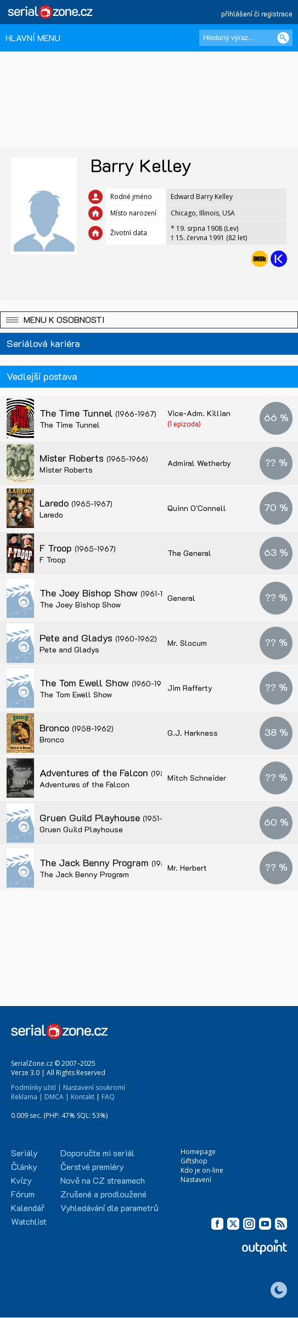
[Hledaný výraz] (246, 38)
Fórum (23, 1194)
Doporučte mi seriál (97, 1152)
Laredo (76, 502)
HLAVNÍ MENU (32, 37)
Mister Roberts (94, 457)
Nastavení (196, 1179)
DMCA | (56, 1096)
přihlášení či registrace (257, 13)
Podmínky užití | (36, 1087)
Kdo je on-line (202, 1170)
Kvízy (21, 1180)
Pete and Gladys (98, 637)
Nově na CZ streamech (102, 1180)
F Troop (78, 547)
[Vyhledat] (283, 38)
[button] (149, 319)
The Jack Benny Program (116, 862)
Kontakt (82, 1096)
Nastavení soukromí (94, 1087)
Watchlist (29, 1221)
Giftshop (194, 1161)
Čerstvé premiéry (92, 1166)
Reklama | (27, 1096)
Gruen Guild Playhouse (111, 817)
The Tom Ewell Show (105, 682)
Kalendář (27, 1207)
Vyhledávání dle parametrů (109, 1207)
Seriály (24, 1152)
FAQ (108, 1096)
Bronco (77, 727)
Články (24, 1166)
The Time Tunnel (98, 412)
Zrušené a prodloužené (103, 1194)
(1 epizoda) (184, 423)
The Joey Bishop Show (109, 592)
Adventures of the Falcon (116, 772)
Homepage (198, 1151)
